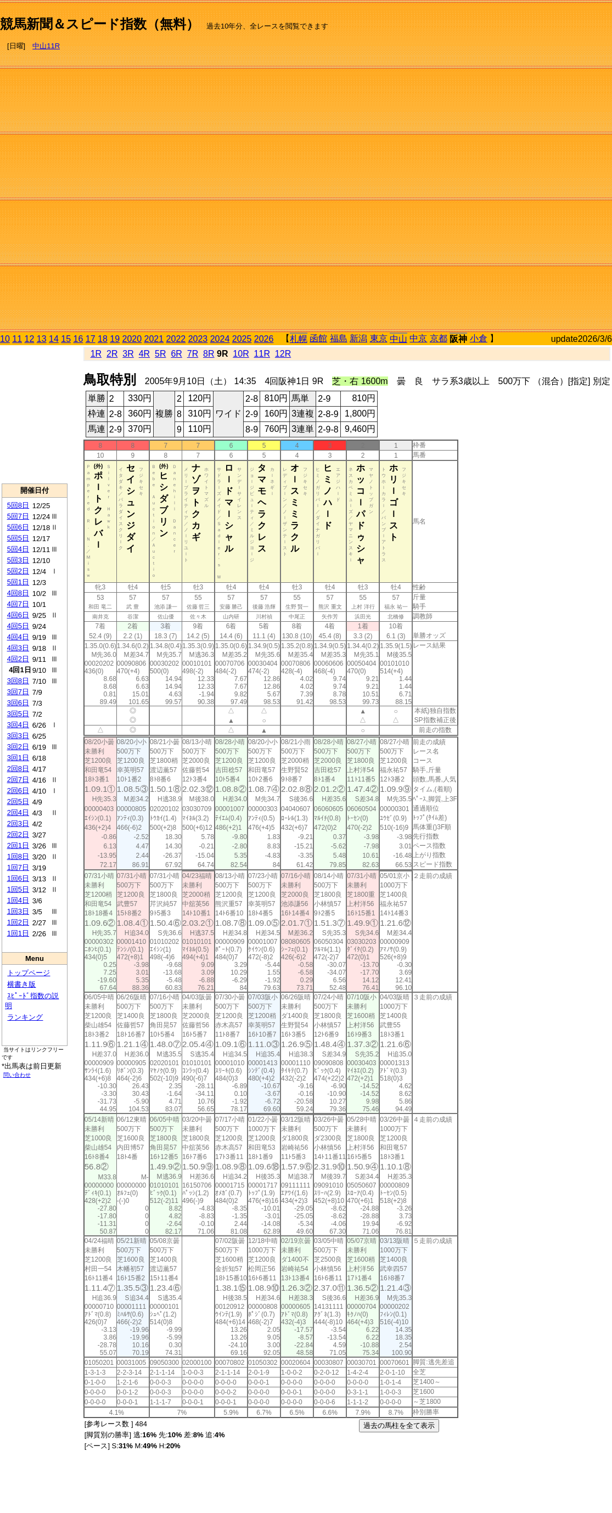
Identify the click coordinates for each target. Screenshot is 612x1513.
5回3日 (18, 560)
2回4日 (18, 812)
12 (30, 339)
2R (111, 353)
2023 (198, 339)
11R (262, 353)
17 (91, 339)
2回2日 (18, 834)
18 (103, 339)
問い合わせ (17, 1075)
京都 (438, 338)
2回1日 (18, 845)
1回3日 (18, 911)
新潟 (358, 338)
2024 (220, 339)
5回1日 (18, 582)
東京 (379, 338)
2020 (132, 339)
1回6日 (18, 878)
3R (127, 353)
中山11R (46, 46)
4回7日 (18, 604)
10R (241, 353)
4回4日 (18, 637)
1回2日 (18, 922)
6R (176, 353)
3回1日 (18, 757)
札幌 (298, 339)
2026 (264, 339)
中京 (418, 338)
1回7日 (18, 867)
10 (5, 339)
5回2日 (18, 571)
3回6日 (18, 703)
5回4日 (18, 549)
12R (283, 353)
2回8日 (18, 768)
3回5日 (18, 714)
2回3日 (18, 823)
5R (160, 353)
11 (17, 339)
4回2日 (18, 659)
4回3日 (18, 648)
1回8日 (18, 856)
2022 (176, 339)
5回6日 (18, 527)
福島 (338, 338)
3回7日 (18, 692)
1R (96, 353)
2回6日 (18, 790)
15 (66, 339)
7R (192, 353)
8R (208, 353)
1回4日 (18, 900)
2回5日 (18, 801)
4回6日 (18, 615)
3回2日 (18, 747)
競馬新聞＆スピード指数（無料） (99, 23)
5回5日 (18, 538)
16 (78, 339)
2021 (154, 339)
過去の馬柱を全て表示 (399, 1425)
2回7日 (18, 779)
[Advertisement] (565, 168)
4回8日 (18, 593)
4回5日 (18, 626)
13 (42, 339)
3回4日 (18, 725)
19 (115, 339)
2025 (242, 339)
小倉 (478, 338)
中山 (398, 339)
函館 (318, 338)
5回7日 (18, 516)
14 (54, 339)
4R (144, 353)
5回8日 (18, 505)
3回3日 (18, 736)
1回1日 (18, 933)
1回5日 (18, 889)
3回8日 (18, 681)
